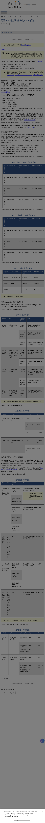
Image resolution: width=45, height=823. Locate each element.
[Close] (42, 812)
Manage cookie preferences (22, 820)
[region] (22, 816)
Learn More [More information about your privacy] (15, 816)
